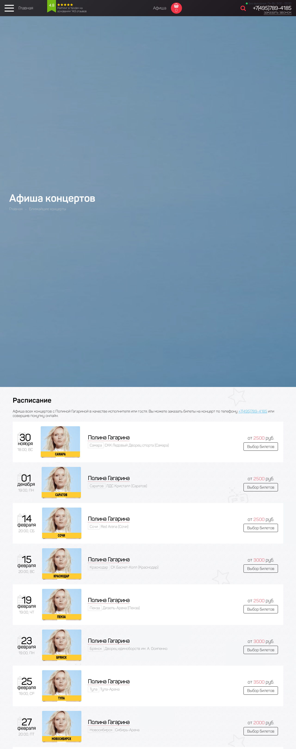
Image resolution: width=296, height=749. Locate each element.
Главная (25, 8)
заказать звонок (277, 12)
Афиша (159, 8)
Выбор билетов (260, 446)
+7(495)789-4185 (272, 8)
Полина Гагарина (109, 437)
